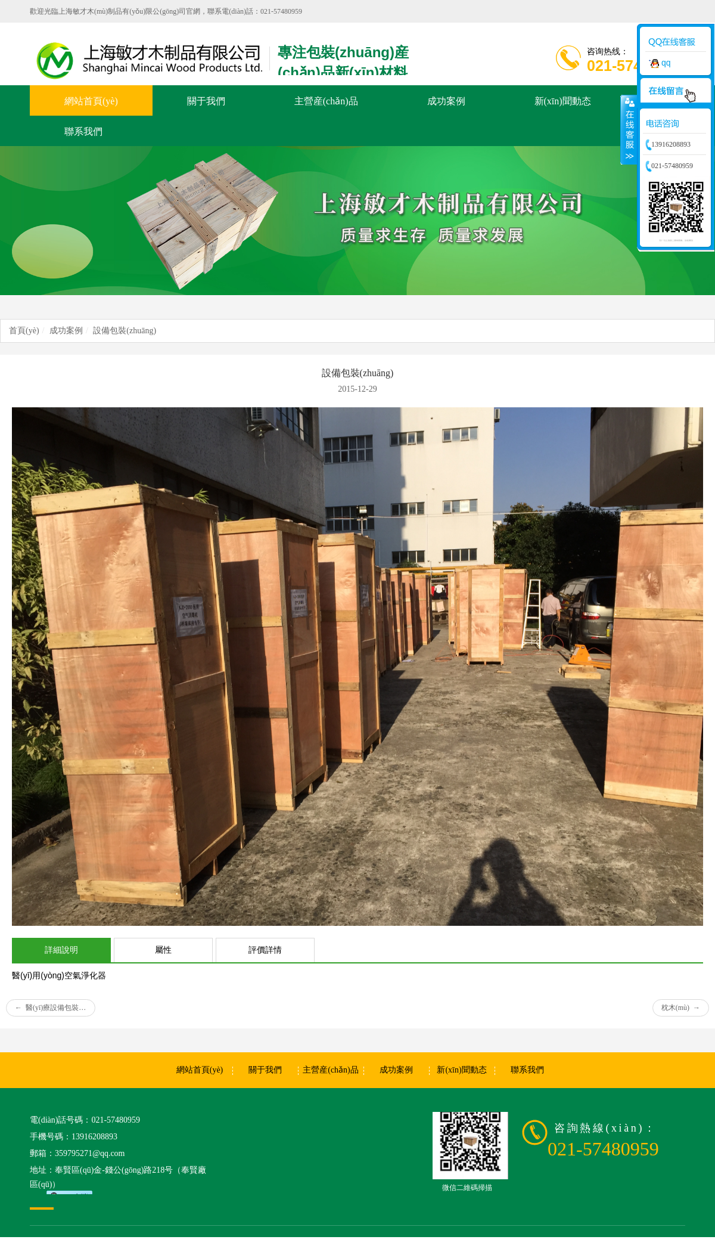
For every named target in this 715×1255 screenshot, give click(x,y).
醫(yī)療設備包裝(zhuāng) (55, 1007)
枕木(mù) (680, 1007)
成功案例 (66, 330)
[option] (357, 220)
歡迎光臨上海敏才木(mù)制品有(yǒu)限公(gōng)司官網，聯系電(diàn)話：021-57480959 (166, 11)
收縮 (628, 129)
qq (657, 62)
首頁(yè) (24, 330)
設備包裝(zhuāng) (124, 330)
